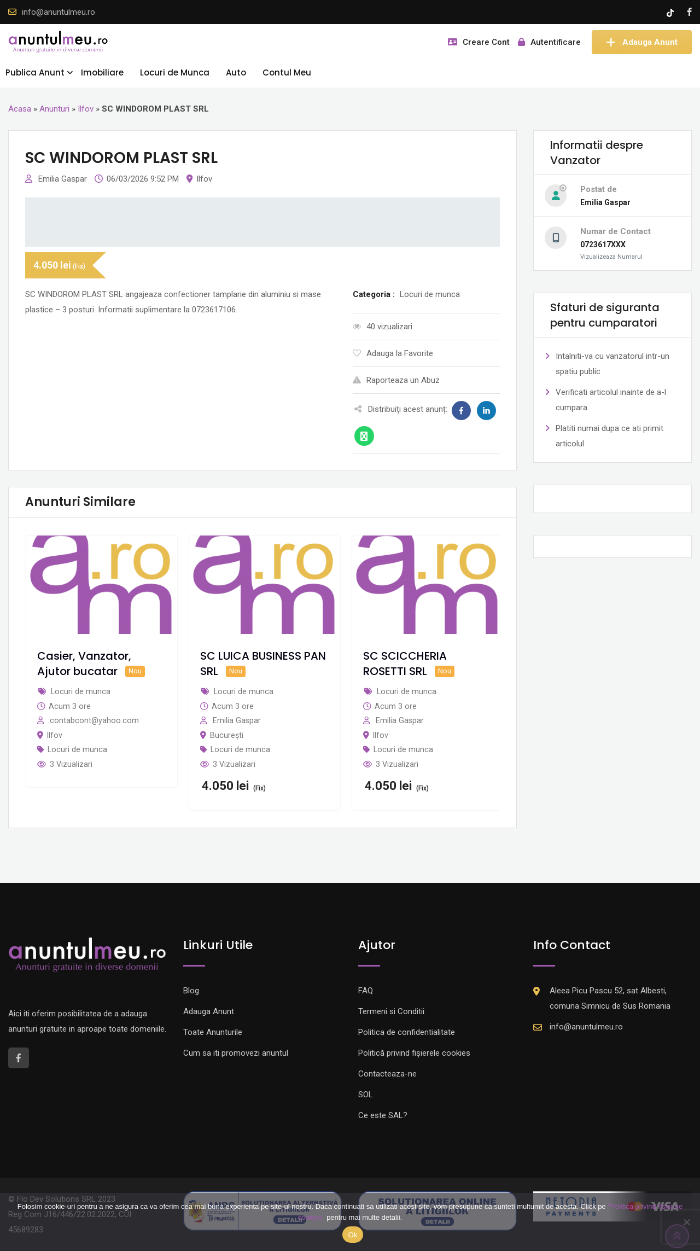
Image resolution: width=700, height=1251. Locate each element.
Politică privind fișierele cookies (414, 1053)
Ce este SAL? (382, 1115)
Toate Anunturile (212, 1032)
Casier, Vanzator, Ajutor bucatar (84, 663)
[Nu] (686, 1222)
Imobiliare (102, 72)
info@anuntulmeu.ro (58, 12)
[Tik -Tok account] (671, 12)
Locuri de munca (77, 749)
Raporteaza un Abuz (396, 380)
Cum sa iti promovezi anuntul (235, 1053)
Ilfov (86, 109)
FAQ (365, 991)
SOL (365, 1094)
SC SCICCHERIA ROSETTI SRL (405, 663)
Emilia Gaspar (63, 179)
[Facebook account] (689, 12)
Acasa (19, 109)
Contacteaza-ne (387, 1074)
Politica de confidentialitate (406, 1032)
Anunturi (54, 109)
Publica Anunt (35, 72)
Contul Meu (286, 72)
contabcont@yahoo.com (94, 720)
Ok (352, 1235)
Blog (191, 991)
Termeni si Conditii (391, 1011)
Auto (236, 72)
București (226, 735)
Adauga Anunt (642, 42)
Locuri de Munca (174, 72)
